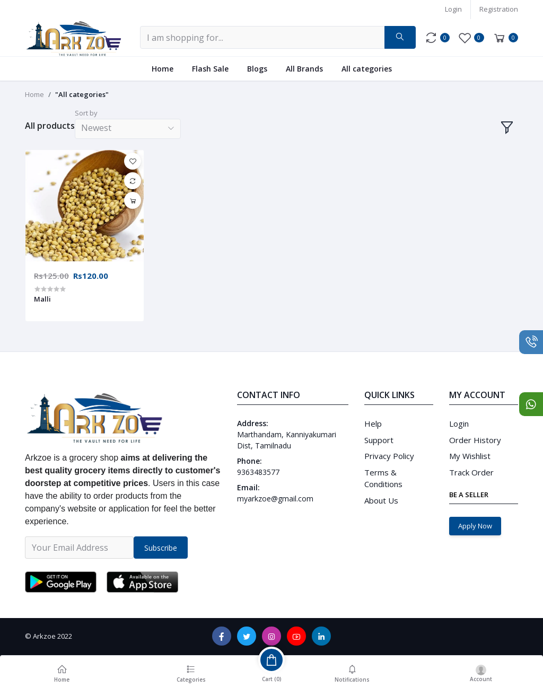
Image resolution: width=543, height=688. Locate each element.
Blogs (257, 69)
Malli (42, 299)
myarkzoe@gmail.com (275, 498)
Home (162, 69)
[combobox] (128, 129)
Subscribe (160, 548)
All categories (366, 69)
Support (378, 440)
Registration (498, 9)
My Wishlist (470, 456)
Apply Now (475, 526)
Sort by (86, 113)
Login (453, 9)
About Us (381, 500)
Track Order (471, 472)
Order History (475, 440)
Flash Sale (210, 69)
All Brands (304, 69)
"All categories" (82, 94)
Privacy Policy (389, 456)
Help (373, 423)
